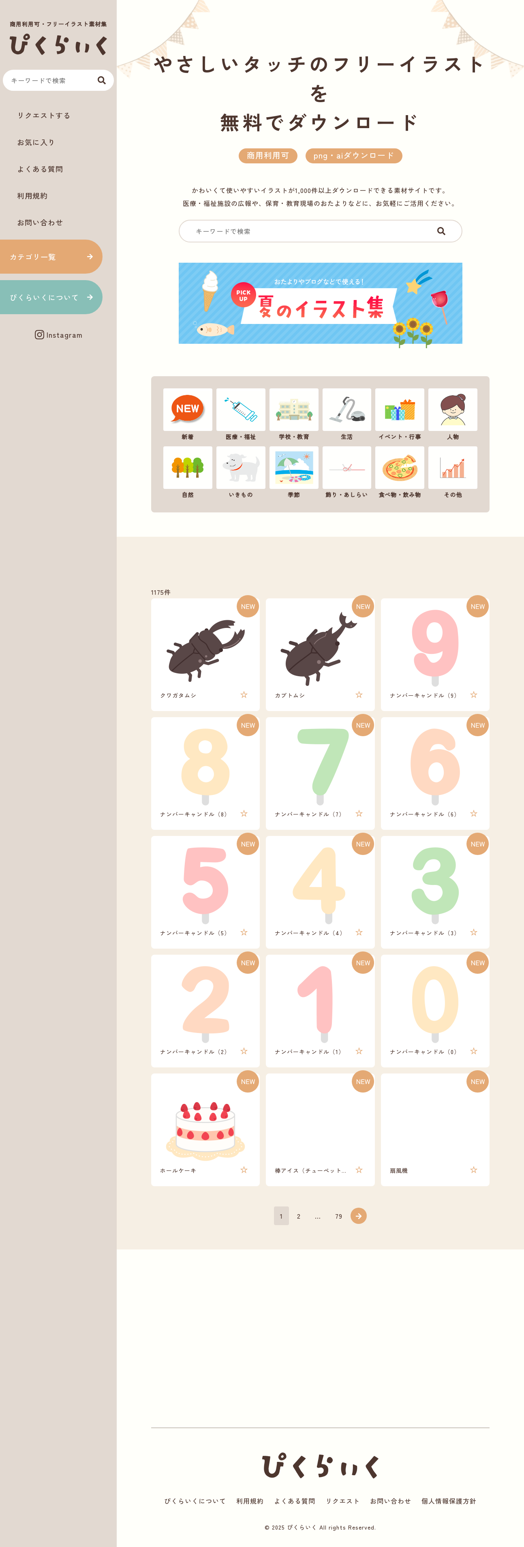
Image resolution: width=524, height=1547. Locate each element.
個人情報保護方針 (449, 1501)
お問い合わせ (40, 222)
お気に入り (36, 142)
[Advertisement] (58, 374)
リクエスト (342, 1501)
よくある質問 (40, 168)
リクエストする (44, 115)
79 (338, 1216)
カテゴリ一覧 (33, 256)
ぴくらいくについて (44, 297)
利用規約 (32, 195)
